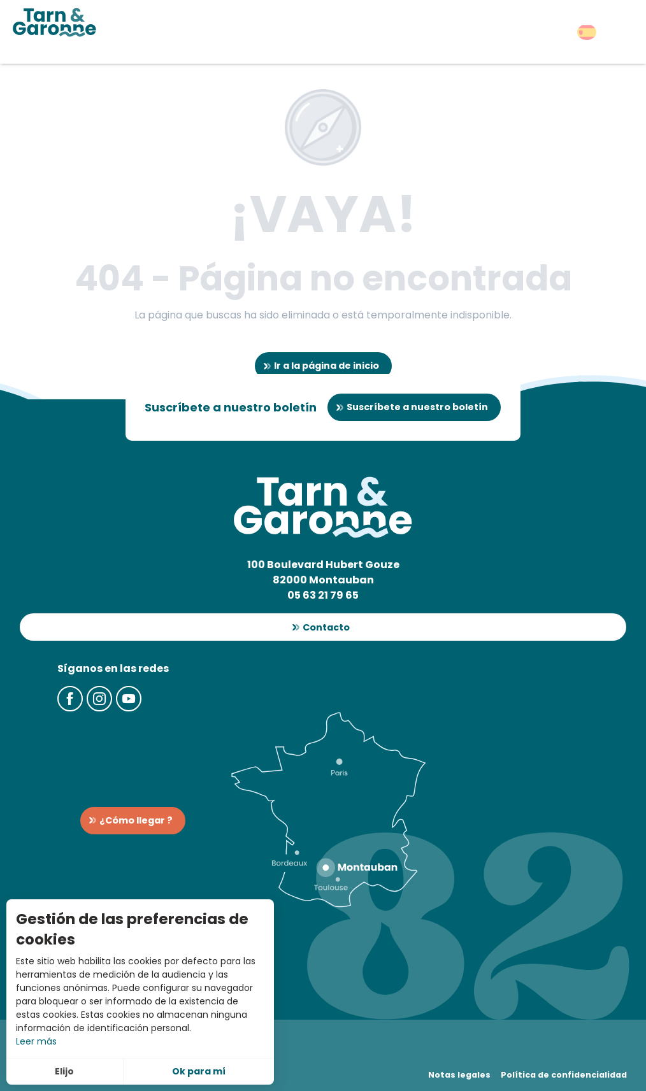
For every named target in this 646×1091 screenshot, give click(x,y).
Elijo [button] (64, 1071)
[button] (586, 32)
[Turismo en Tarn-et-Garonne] (54, 22)
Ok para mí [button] (199, 1071)
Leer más (36, 1041)
